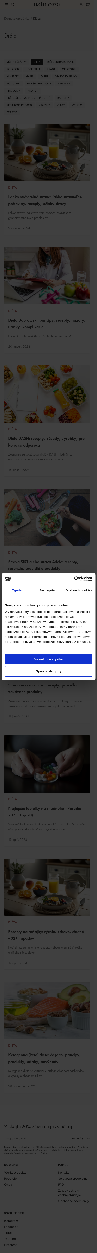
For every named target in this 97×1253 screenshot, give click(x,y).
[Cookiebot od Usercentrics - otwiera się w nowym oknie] (74, 579)
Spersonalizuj (48, 671)
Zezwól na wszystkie (49, 659)
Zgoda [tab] (17, 590)
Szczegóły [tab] (47, 590)
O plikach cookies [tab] (79, 590)
